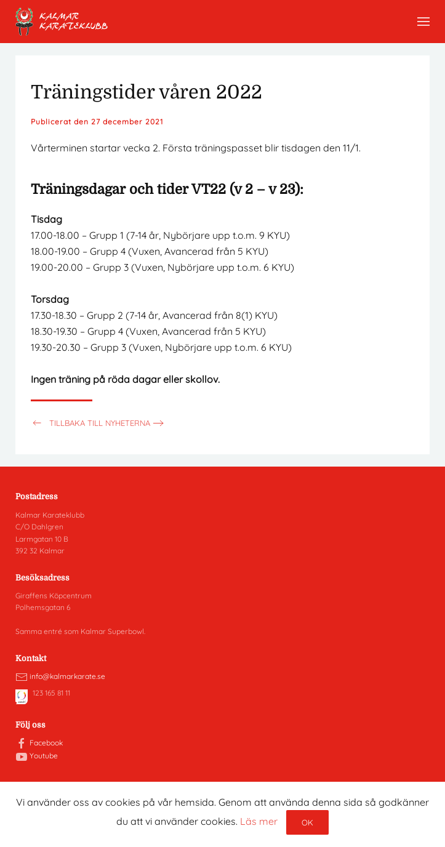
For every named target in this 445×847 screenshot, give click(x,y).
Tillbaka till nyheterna (90, 423)
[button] (423, 21)
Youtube (44, 755)
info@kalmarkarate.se (67, 676)
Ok (307, 822)
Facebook (46, 742)
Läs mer (259, 821)
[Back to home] (61, 21)
